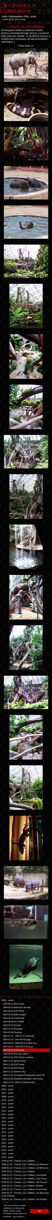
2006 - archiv (7, 1089)
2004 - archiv (30, 16)
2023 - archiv (7, 1150)
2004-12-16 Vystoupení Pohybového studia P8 (23, 1075)
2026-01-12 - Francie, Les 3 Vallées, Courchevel (24, 1175)
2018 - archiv (7, 1132)
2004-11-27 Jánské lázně (14, 1061)
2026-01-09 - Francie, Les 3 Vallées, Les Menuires (25, 1164)
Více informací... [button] (19, 1216)
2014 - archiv (7, 1118)
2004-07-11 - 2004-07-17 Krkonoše (18, 1036)
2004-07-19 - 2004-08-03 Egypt (17, 1039)
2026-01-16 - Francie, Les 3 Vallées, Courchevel (24, 1189)
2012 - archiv (7, 1111)
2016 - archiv (7, 1125)
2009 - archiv (7, 1100)
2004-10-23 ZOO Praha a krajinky (18, 1057)
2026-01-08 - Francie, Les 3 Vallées (18, 1161)
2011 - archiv (7, 1107)
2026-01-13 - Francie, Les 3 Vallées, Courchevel (24, 1178)
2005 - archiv (7, 1086)
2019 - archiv (7, 1136)
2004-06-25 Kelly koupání (14, 1014)
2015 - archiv (7, 1121)
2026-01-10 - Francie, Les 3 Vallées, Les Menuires (25, 1168)
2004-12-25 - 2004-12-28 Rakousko (19, 1082)
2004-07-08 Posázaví (12, 1032)
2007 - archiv (7, 1093)
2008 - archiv (7, 1096)
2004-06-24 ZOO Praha (13, 1011)
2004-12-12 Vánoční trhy (14, 1072)
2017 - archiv (7, 1128)
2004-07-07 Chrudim (12, 1025)
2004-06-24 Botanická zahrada (16, 1007)
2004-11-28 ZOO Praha (13, 1064)
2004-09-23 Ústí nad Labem (15, 1054)
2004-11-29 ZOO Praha (13, 1068)
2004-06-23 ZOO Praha (13, 1004)
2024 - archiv (7, 1153)
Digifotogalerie (15, 11)
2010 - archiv (7, 1104)
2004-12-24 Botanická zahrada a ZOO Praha (23, 1079)
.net (22, 5)
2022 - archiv (7, 1146)
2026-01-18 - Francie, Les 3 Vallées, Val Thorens (24, 1199)
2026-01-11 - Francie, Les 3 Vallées (18, 1171)
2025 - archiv (7, 1157)
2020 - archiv (7, 1139)
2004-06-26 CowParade (13, 1018)
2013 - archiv (7, 1114)
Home (4, 16)
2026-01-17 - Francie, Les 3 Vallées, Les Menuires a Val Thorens (25, 1194)
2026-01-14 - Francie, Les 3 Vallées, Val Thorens (24, 1182)
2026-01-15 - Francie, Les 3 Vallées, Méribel (22, 1186)
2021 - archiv (7, 1143)
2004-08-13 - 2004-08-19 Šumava (18, 1047)
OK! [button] (39, 1211)
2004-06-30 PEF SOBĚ (13, 1022)
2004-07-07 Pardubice (13, 1029)
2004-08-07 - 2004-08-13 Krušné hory (20, 1043)
